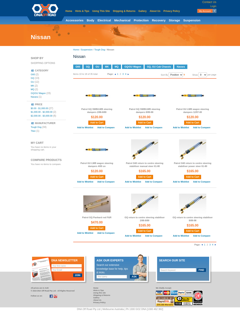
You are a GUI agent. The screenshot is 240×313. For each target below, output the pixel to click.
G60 (78, 66)
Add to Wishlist (85, 127)
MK (107, 66)
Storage (174, 20)
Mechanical (122, 20)
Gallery (142, 11)
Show (195, 75)
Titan (33, 131)
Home (69, 11)
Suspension (191, 20)
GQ (88, 66)
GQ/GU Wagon (132, 66)
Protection (141, 20)
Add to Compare (106, 127)
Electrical (104, 20)
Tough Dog (99, 49)
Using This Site (101, 11)
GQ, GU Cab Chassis (159, 66)
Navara (181, 66)
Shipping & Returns (124, 11)
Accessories (74, 20)
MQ (117, 66)
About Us (155, 11)
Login (213, 6)
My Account (205, 11)
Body (90, 20)
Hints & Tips (82, 11)
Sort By (164, 75)
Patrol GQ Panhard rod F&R (97, 217)
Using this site (99, 293)
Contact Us (209, 2)
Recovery (159, 20)
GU (97, 66)
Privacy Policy (171, 11)
